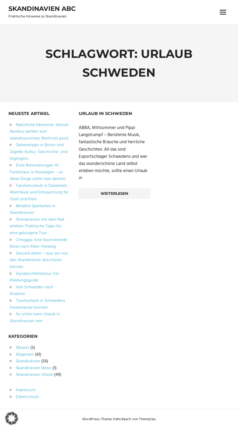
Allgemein (25, 354)
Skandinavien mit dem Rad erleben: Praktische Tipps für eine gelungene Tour (37, 226)
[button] (11, 418)
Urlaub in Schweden (105, 113)
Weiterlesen (114, 193)
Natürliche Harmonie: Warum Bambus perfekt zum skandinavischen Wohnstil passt (39, 132)
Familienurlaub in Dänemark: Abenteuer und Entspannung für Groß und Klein (39, 192)
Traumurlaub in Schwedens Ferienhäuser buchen (37, 304)
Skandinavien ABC (42, 8)
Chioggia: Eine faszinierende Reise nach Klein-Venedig (38, 243)
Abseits (22, 347)
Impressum (26, 390)
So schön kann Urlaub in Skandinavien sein (35, 318)
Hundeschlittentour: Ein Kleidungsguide (34, 277)
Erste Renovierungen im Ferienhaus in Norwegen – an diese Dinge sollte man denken (38, 172)
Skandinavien (28, 361)
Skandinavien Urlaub (34, 374)
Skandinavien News (34, 368)
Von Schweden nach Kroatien (31, 291)
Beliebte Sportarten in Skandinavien (32, 209)
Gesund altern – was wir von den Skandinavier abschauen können (39, 260)
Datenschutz (27, 397)
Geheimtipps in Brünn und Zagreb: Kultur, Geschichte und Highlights (39, 152)
